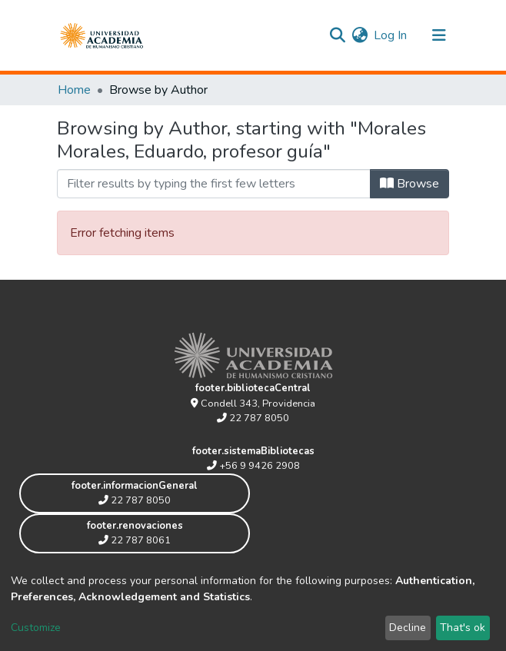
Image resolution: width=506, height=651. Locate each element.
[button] (359, 35)
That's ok (462, 627)
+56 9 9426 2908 (253, 466)
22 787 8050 (253, 418)
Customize (36, 627)
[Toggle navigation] (439, 35)
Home (74, 89)
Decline (407, 627)
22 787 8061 (134, 540)
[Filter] (214, 183)
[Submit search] (337, 35)
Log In (391, 35)
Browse (409, 183)
